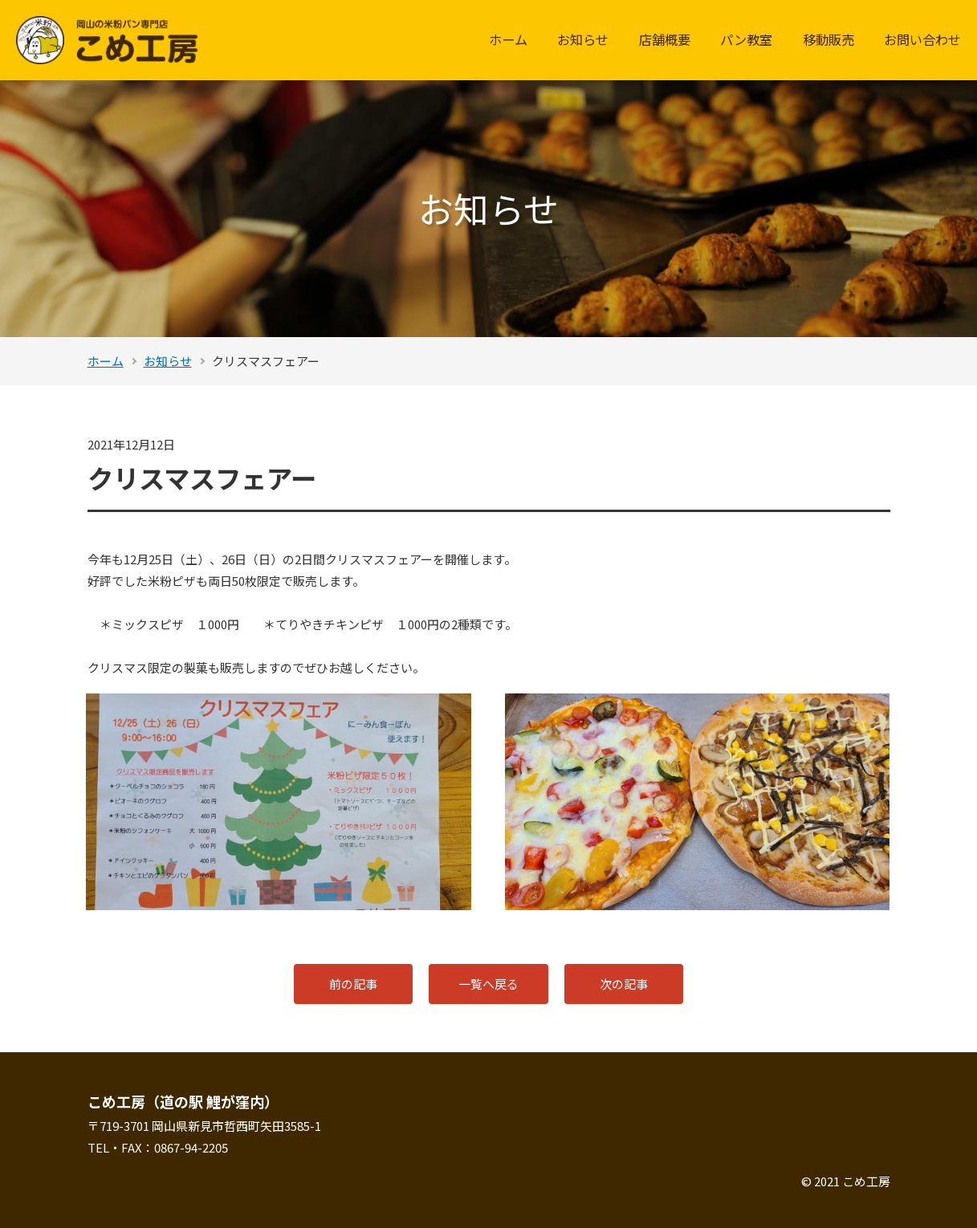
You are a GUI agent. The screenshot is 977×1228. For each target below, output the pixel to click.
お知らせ (583, 39)
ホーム (508, 39)
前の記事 (352, 983)
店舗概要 (664, 39)
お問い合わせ (922, 39)
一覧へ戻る (488, 983)
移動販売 (828, 39)
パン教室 (746, 39)
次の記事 (625, 983)
